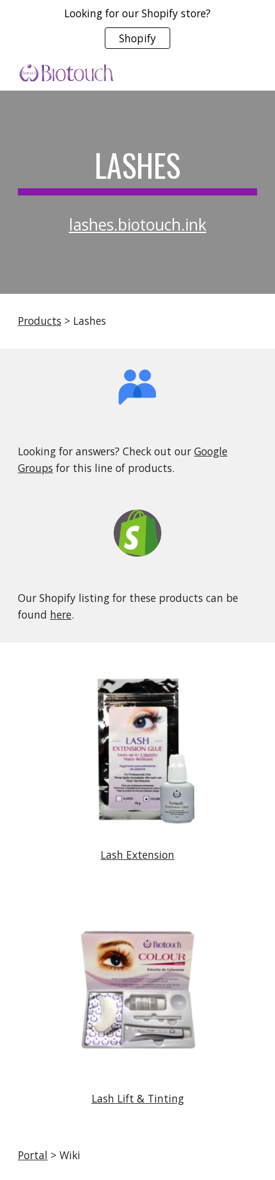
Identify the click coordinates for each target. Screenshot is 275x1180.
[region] (137, 28)
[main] (137, 171)
